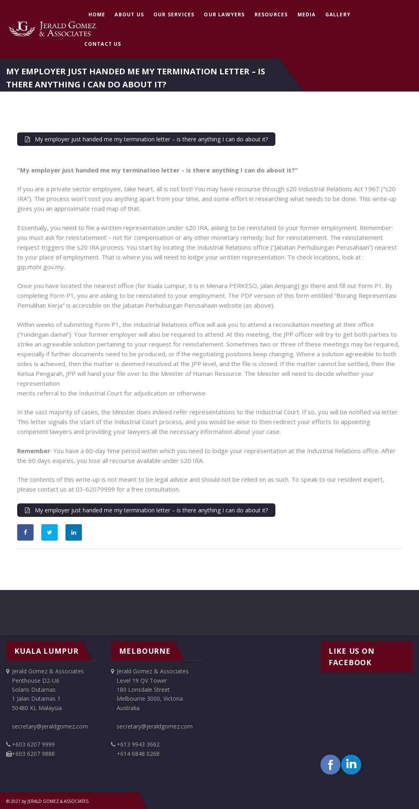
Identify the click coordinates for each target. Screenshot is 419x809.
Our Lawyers (224, 14)
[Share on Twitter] (49, 532)
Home (97, 14)
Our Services (173, 14)
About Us (129, 14)
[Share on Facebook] (25, 532)
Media (306, 14)
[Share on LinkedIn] (73, 532)
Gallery (338, 14)
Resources (271, 14)
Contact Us (103, 43)
